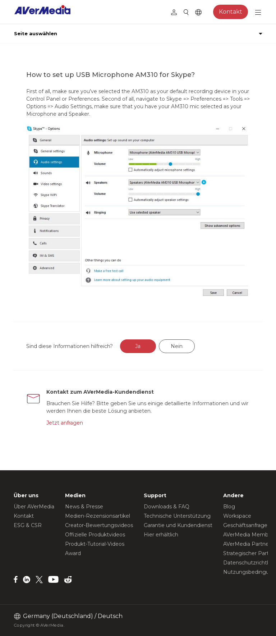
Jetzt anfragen (64, 423)
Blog (229, 506)
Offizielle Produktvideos (95, 534)
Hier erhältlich (161, 534)
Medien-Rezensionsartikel (97, 516)
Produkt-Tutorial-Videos (94, 544)
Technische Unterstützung (177, 516)
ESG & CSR (28, 525)
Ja (138, 346)
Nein (177, 346)
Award (73, 553)
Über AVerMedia (34, 506)
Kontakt (230, 11)
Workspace (237, 516)
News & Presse (84, 506)
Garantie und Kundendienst (178, 525)
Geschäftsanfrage (245, 525)
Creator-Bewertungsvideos (99, 525)
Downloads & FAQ (166, 506)
